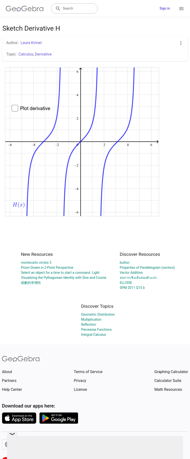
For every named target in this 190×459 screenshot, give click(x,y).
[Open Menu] (181, 8)
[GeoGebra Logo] (24, 8)
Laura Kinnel (31, 42)
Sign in (165, 8)
